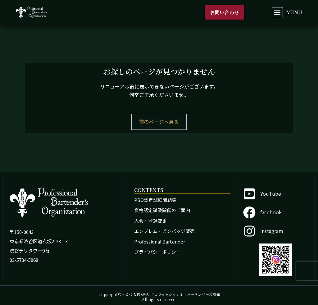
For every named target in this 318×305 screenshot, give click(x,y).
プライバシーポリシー (157, 251)
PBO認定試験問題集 (155, 200)
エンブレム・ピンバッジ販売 (164, 231)
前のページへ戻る (159, 121)
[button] (277, 12)
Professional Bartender (159, 241)
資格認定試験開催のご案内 (162, 210)
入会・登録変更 (150, 220)
